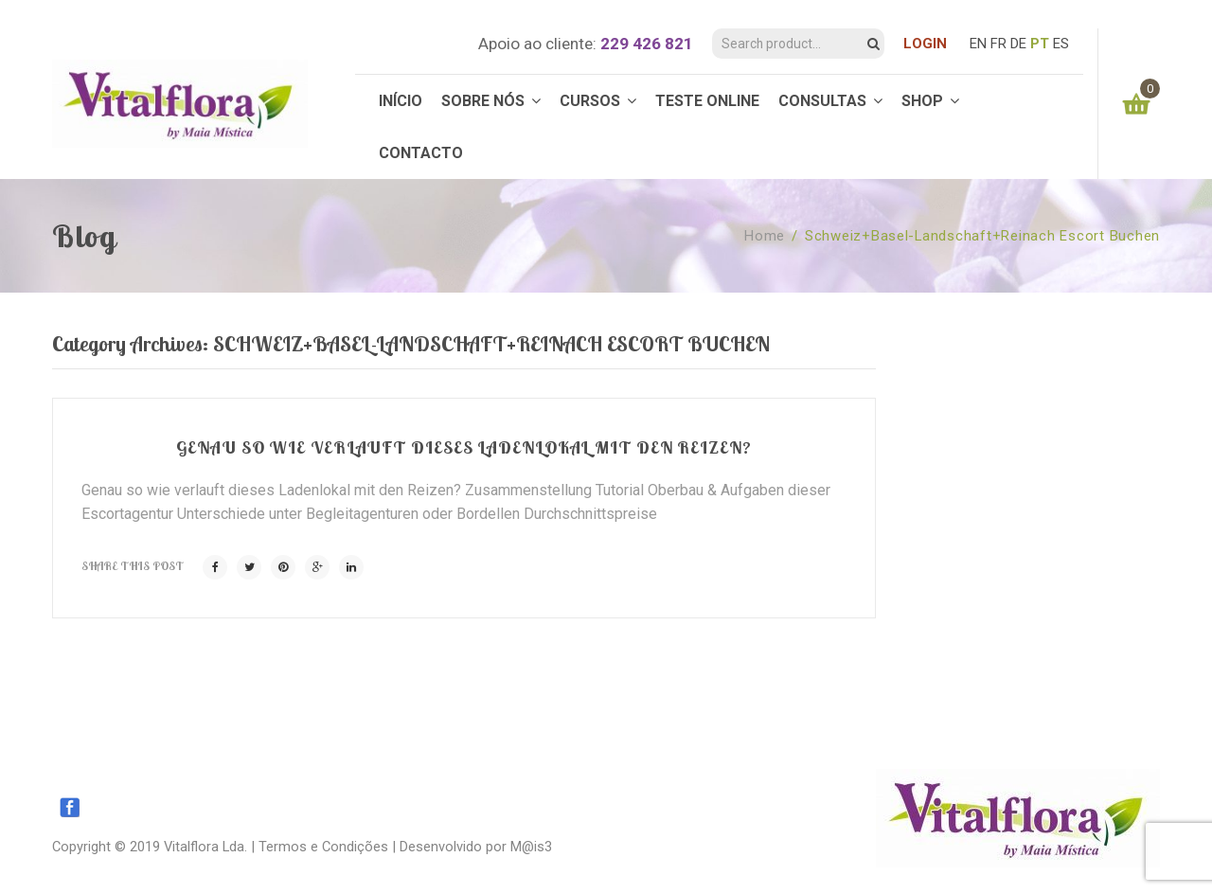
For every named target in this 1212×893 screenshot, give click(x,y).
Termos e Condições (323, 846)
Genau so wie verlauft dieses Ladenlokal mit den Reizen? (464, 447)
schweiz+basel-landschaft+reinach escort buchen (982, 235)
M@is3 (531, 846)
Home (764, 235)
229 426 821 (646, 43)
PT (1039, 43)
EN (978, 43)
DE (1018, 43)
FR (998, 43)
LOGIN (925, 43)
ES (1061, 43)
